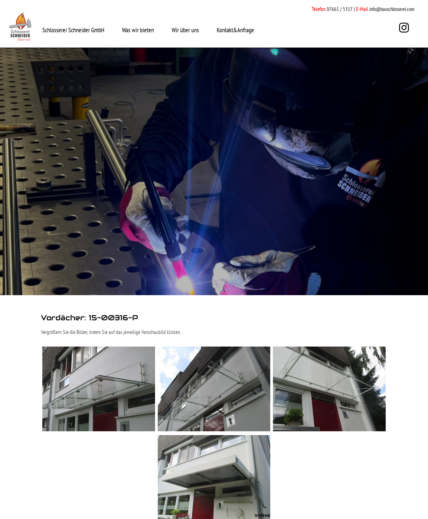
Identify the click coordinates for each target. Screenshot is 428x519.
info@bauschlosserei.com (391, 9)
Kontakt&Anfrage (235, 30)
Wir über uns (185, 30)
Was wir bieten (138, 30)
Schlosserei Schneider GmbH (73, 30)
